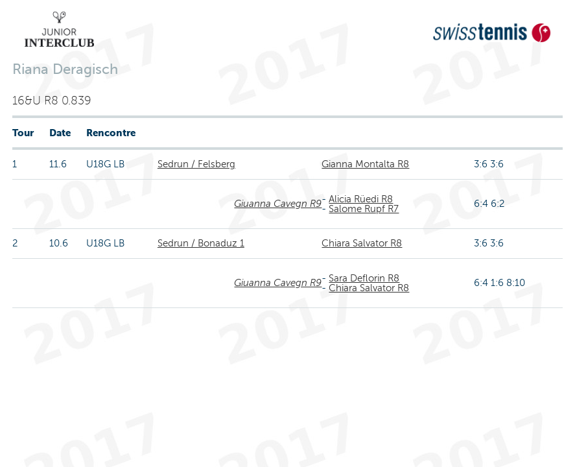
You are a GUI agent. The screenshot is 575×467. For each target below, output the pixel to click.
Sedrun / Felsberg (196, 164)
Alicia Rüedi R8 (361, 199)
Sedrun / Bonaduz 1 (201, 243)
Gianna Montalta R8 (365, 164)
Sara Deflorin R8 (364, 278)
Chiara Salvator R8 (362, 243)
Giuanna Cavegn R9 (278, 203)
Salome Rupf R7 (364, 209)
